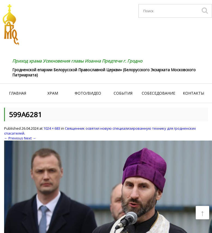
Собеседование (158, 93)
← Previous (13, 138)
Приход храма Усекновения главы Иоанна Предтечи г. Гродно (77, 61)
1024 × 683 (51, 128)
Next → (30, 138)
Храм (52, 93)
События (123, 93)
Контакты (193, 93)
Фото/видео (88, 93)
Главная (17, 93)
